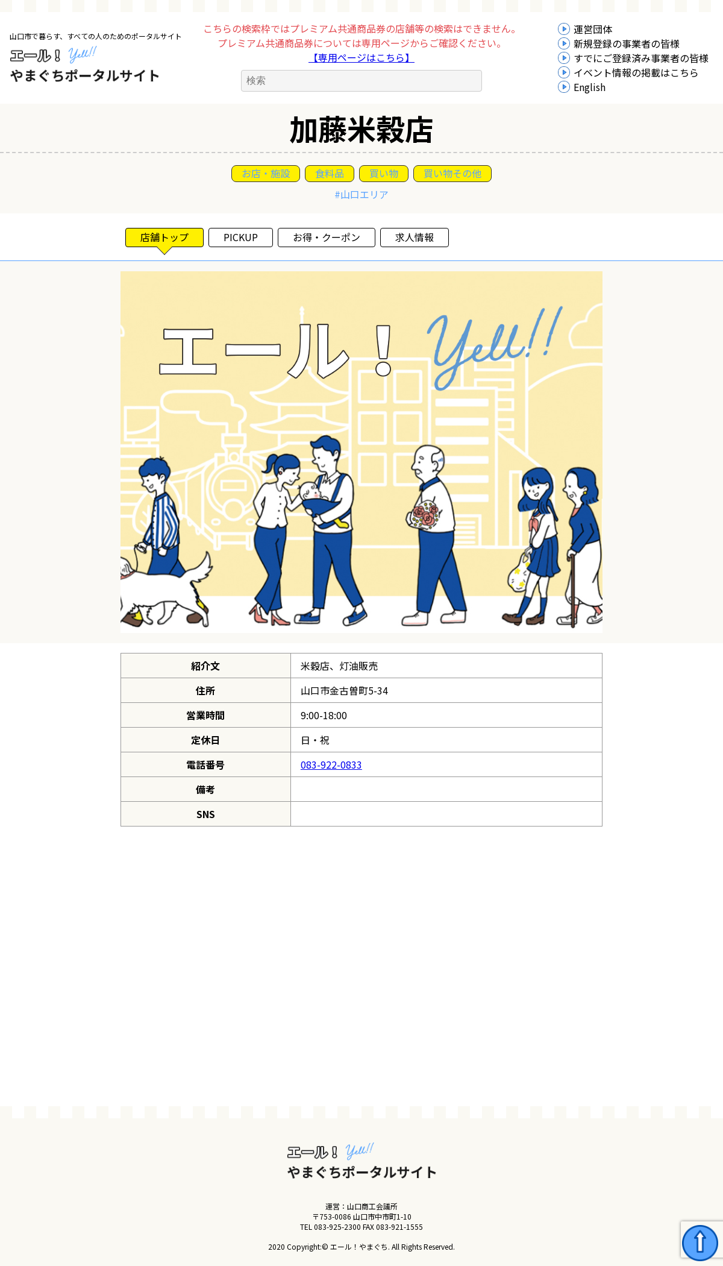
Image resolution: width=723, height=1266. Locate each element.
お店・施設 (266, 173)
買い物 (383, 173)
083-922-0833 (331, 764)
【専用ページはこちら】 (361, 57)
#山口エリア (361, 194)
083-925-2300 (337, 1226)
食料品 (329, 173)
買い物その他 (452, 173)
